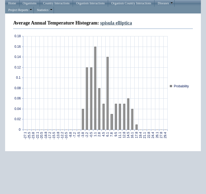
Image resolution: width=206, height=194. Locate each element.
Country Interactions (56, 3)
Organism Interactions (90, 3)
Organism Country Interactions (131, 3)
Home (12, 3)
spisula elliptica (116, 23)
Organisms (29, 3)
